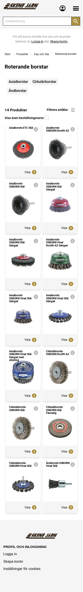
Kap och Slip (41, 54)
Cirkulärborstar (44, 82)
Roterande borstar (66, 54)
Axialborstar (18, 82)
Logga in (10, 554)
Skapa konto (13, 561)
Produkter (22, 54)
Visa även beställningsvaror (27, 118)
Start (7, 54)
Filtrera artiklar (61, 110)
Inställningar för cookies (22, 569)
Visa (31, 172)
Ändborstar (18, 91)
